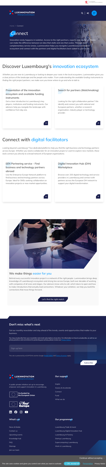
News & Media (14, 427)
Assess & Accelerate (63, 388)
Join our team (14, 450)
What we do (60, 399)
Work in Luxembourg (63, 446)
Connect (58, 392)
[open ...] (46, 123)
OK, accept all (72, 464)
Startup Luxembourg (63, 438)
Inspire (57, 384)
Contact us (13, 431)
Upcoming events (15, 435)
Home (12, 26)
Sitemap (12, 446)
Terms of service (61, 356)
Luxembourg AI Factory (64, 435)
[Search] (82, 13)
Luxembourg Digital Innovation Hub (68, 431)
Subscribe (88, 363)
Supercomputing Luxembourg (66, 442)
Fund (57, 395)
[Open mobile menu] (94, 13)
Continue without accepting (92, 458)
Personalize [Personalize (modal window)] (88, 464)
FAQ (11, 442)
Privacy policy (48, 356)
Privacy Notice (66, 340)
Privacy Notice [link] (100, 464)
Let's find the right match (53, 299)
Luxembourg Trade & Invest (65, 427)
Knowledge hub (15, 438)
